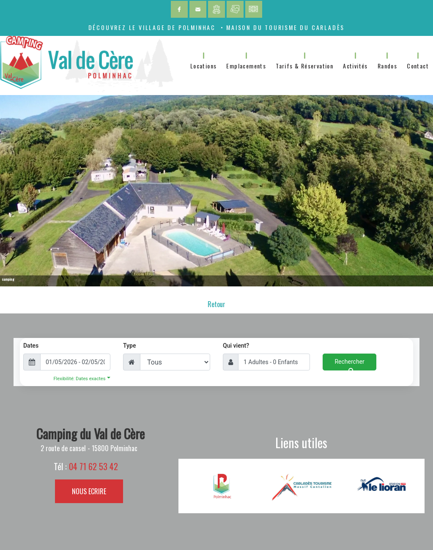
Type (129, 345)
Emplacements (246, 65)
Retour (216, 304)
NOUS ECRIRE (89, 491)
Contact (418, 65)
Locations (203, 65)
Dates (30, 345)
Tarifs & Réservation (304, 65)
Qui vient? (236, 345)
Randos (387, 65)
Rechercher (349, 364)
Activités (355, 65)
